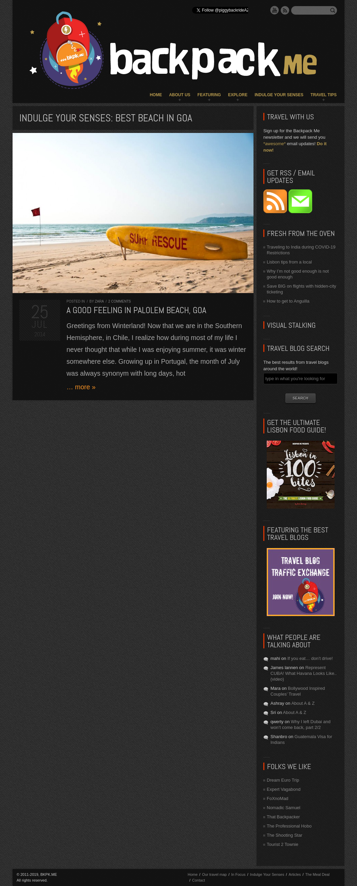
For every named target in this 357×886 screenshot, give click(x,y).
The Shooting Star (284, 835)
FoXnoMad (277, 798)
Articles (294, 874)
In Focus (238, 874)
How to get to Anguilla (288, 301)
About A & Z (303, 703)
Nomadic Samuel (283, 807)
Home (156, 94)
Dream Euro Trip (283, 780)
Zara (99, 301)
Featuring (209, 94)
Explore (237, 94)
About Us (179, 94)
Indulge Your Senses (279, 94)
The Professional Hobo (289, 826)
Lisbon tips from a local (289, 262)
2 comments (119, 301)
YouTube (274, 10)
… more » (81, 387)
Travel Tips (324, 94)
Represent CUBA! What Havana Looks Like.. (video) (303, 673)
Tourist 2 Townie (282, 844)
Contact (198, 880)
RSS (285, 10)
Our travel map (214, 874)
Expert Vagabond (284, 789)
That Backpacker (283, 816)
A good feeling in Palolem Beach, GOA (136, 310)
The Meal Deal (317, 874)
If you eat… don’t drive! (310, 658)
